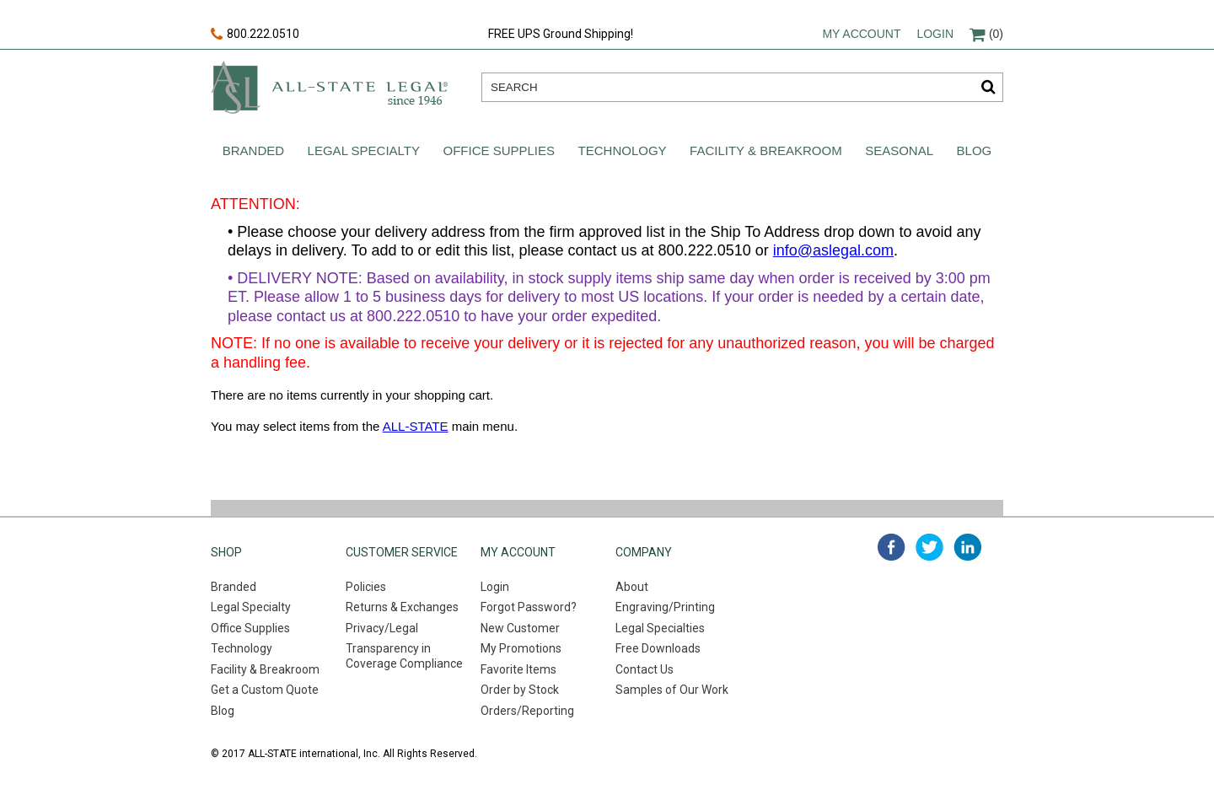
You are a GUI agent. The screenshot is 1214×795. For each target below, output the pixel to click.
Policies (366, 587)
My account (861, 33)
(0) (986, 33)
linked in (967, 547)
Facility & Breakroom (766, 150)
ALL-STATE (416, 426)
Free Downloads (658, 648)
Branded (253, 150)
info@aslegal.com (833, 250)
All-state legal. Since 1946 (329, 87)
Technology (622, 150)
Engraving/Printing (665, 607)
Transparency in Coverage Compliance (404, 656)
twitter (929, 547)
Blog (974, 150)
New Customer (520, 628)
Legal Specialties (660, 628)
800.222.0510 (255, 34)
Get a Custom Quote (265, 689)
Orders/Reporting (527, 710)
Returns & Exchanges (402, 607)
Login (934, 33)
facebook (891, 547)
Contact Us (644, 669)
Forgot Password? (529, 607)
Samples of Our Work (671, 689)
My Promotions (521, 648)
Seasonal (899, 150)
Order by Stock (520, 689)
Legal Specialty (364, 150)
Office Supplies (499, 150)
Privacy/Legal (382, 628)
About (631, 587)
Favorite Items (518, 669)
